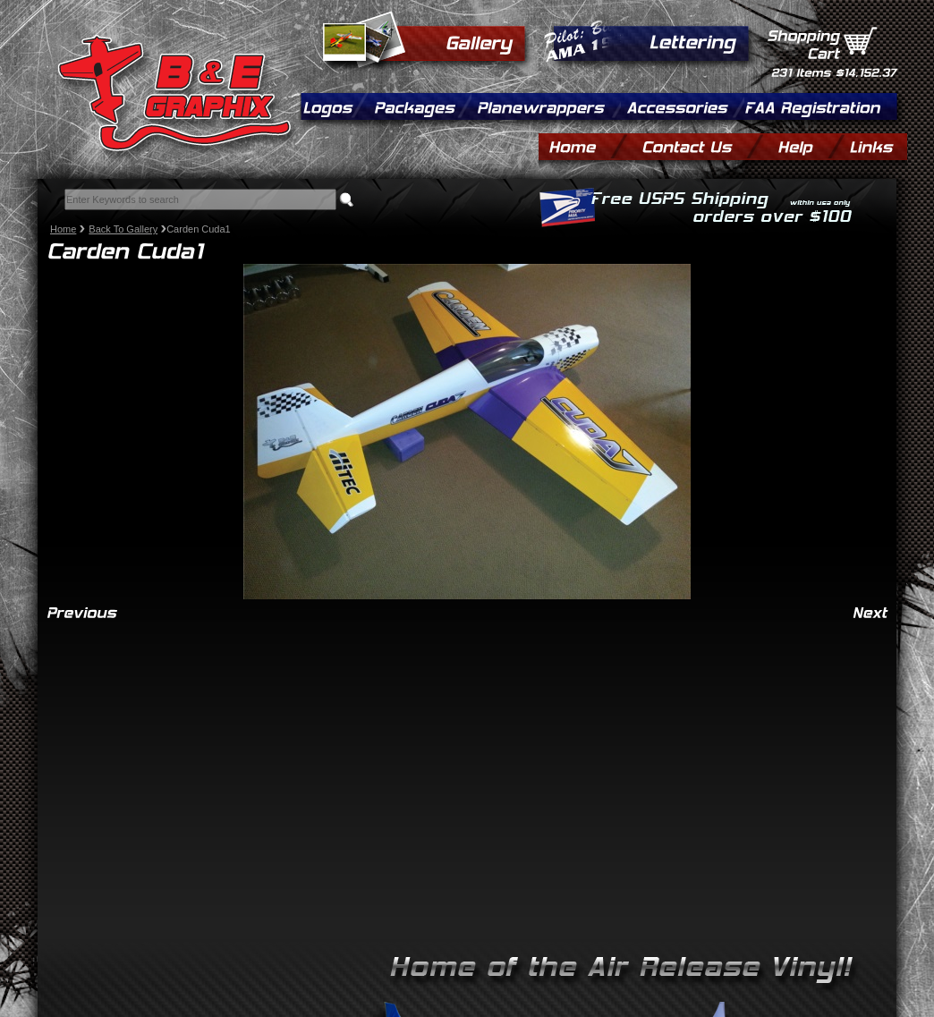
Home (63, 229)
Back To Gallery (123, 229)
